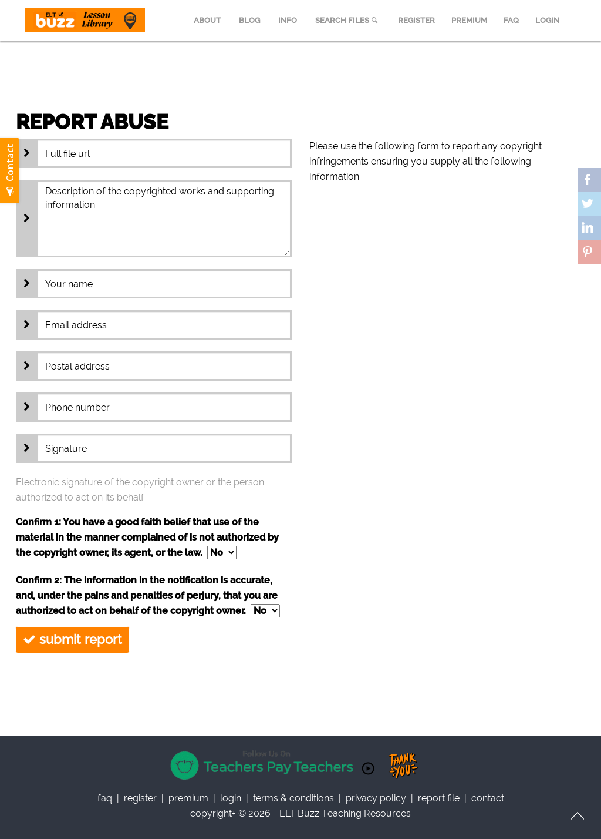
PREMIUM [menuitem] (469, 20)
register (140, 798)
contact (487, 798)
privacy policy (376, 798)
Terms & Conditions (293, 798)
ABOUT (207, 20)
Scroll (577, 815)
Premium (188, 798)
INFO (287, 20)
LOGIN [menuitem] (547, 20)
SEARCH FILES (347, 20)
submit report (72, 639)
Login (230, 798)
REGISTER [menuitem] (416, 20)
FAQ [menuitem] (511, 20)
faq (104, 798)
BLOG (249, 20)
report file (439, 798)
